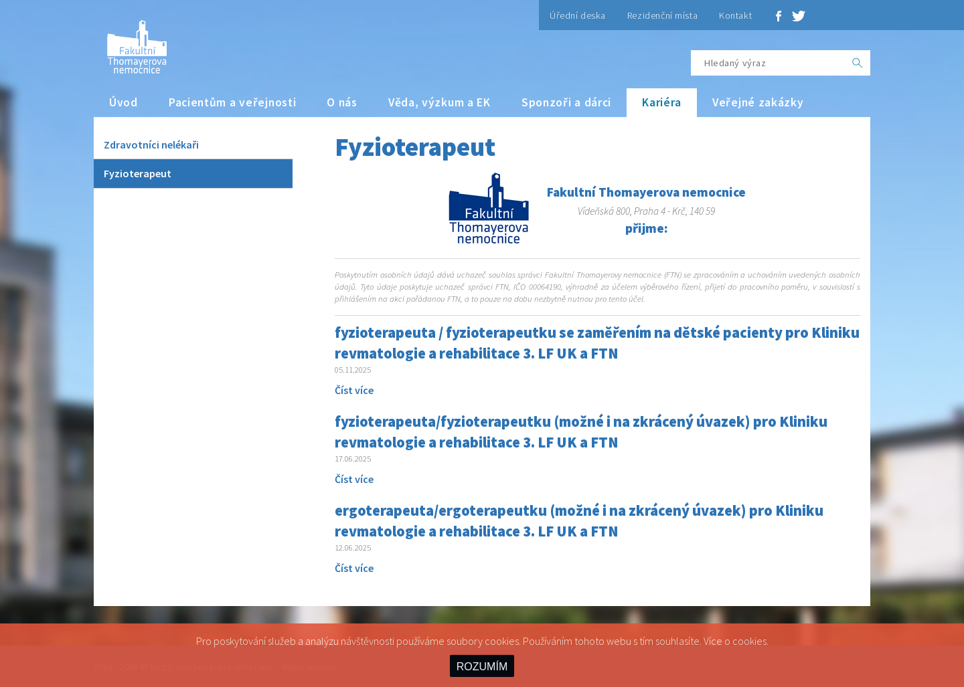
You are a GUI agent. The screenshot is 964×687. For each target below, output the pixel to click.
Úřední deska (578, 15)
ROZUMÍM (482, 666)
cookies (749, 641)
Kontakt (735, 15)
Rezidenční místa (662, 15)
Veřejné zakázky (758, 102)
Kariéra (661, 102)
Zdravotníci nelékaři (151, 144)
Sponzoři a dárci (566, 102)
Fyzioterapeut (137, 173)
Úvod (123, 102)
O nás (342, 102)
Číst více (354, 390)
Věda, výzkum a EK (439, 102)
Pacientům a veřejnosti (233, 102)
